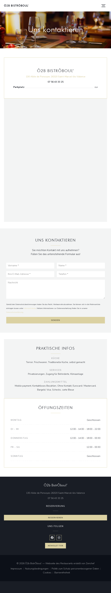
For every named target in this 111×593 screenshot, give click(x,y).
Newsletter (55, 545)
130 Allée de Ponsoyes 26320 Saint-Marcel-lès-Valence (55, 76)
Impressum (18, 569)
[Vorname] (30, 266)
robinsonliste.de (30, 308)
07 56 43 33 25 (55, 81)
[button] (103, 5)
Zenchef (90, 563)
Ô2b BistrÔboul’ (16, 5)
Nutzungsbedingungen (38, 569)
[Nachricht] (55, 289)
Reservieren (55, 517)
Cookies (48, 573)
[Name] (81, 266)
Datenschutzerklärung (14, 312)
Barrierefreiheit (62, 573)
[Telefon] (81, 274)
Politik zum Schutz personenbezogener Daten (77, 569)
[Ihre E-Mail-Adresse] (30, 274)
